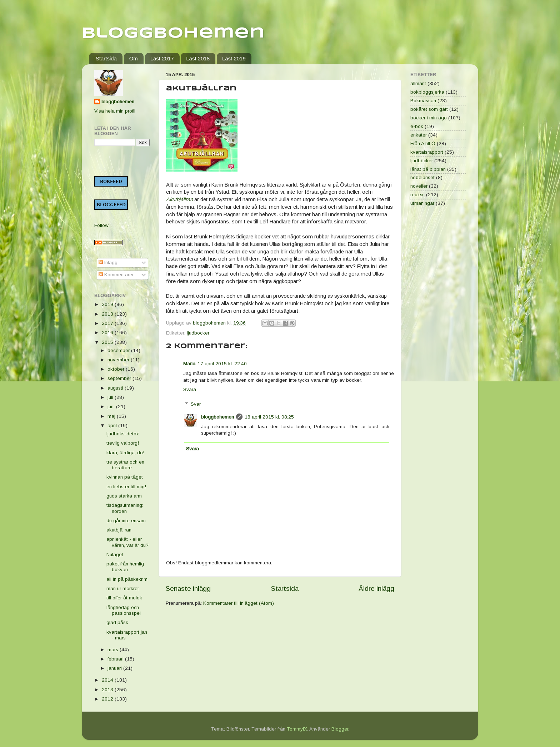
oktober (117, 369)
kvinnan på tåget (124, 477)
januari (115, 668)
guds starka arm (124, 496)
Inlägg (108, 262)
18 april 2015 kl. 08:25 (269, 417)
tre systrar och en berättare (125, 464)
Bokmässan (423, 100)
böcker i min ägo (428, 117)
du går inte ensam (126, 520)
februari (116, 659)
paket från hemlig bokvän (125, 566)
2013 (108, 689)
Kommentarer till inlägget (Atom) (238, 603)
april (113, 425)
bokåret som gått (429, 109)
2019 (108, 304)
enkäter (418, 135)
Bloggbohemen (173, 33)
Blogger (339, 729)
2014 (108, 680)
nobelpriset (422, 177)
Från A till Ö (422, 143)
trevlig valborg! (122, 443)
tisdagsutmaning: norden (124, 508)
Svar (196, 404)
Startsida (106, 58)
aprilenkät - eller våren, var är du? (127, 542)
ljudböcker (198, 333)
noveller (419, 186)
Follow (101, 225)
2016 (108, 332)
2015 (108, 342)
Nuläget (114, 554)
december (119, 350)
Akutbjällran (179, 199)
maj (112, 416)
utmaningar (422, 203)
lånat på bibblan (428, 169)
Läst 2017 (162, 58)
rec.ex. (417, 194)
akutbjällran (118, 530)
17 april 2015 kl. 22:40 (222, 363)
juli (111, 397)
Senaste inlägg (188, 588)
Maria (189, 363)
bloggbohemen (217, 417)
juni (112, 406)
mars (114, 649)
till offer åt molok (124, 597)
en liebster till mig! (126, 486)
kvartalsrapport (426, 152)
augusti (116, 388)
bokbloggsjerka (427, 92)
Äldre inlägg (376, 588)
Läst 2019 (234, 58)
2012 (108, 699)
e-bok (416, 126)
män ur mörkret (122, 588)
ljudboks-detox (122, 433)
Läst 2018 (198, 58)
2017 (108, 323)
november (119, 359)
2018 (108, 314)
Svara (189, 389)
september (120, 378)
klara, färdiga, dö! (125, 452)
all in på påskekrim (127, 579)
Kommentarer (116, 274)
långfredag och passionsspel (123, 610)
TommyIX (297, 729)
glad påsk (117, 622)
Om (133, 58)
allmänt (418, 83)
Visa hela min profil (114, 111)
